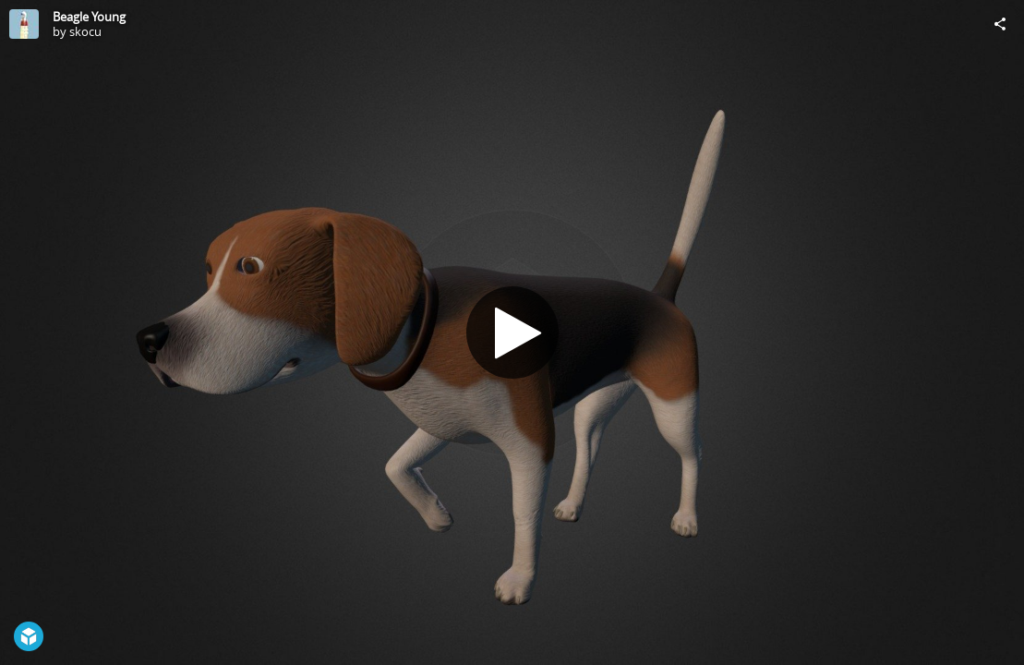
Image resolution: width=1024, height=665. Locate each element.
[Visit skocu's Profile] (24, 24)
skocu (85, 31)
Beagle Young (89, 16)
